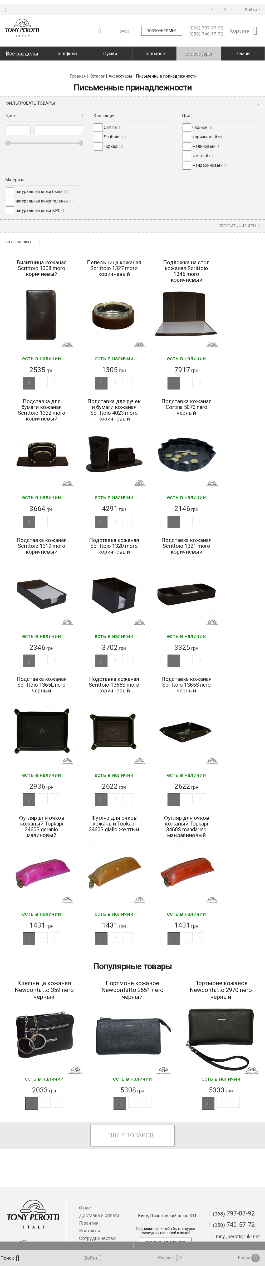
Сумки (110, 49)
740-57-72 (206, 29)
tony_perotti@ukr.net (235, 1236)
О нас (85, 1208)
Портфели (66, 49)
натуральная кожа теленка (42, 187)
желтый (200, 142)
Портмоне (154, 49)
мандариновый (207, 151)
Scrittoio (111, 123)
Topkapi (111, 132)
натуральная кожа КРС (38, 196)
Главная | (79, 62)
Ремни (242, 49)
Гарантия (89, 1223)
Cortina (110, 113)
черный (199, 113)
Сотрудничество (97, 1238)
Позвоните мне (161, 26)
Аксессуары (198, 49)
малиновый (203, 132)
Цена (10, 102)
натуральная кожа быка (39, 177)
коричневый (204, 123)
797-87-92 (206, 23)
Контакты (89, 1230)
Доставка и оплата (99, 1215)
